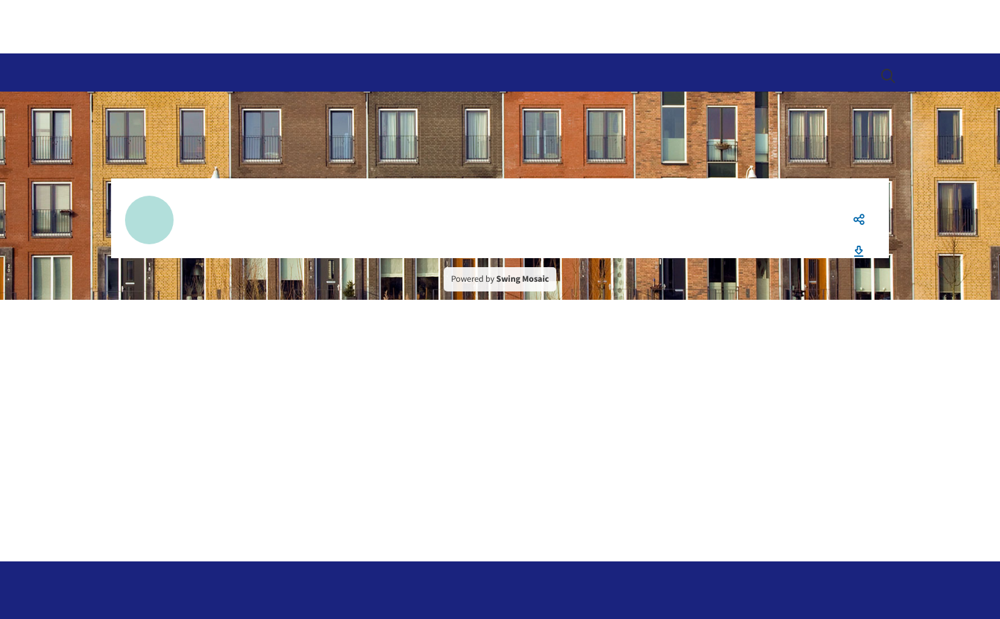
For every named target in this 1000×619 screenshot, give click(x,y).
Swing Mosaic (523, 279)
